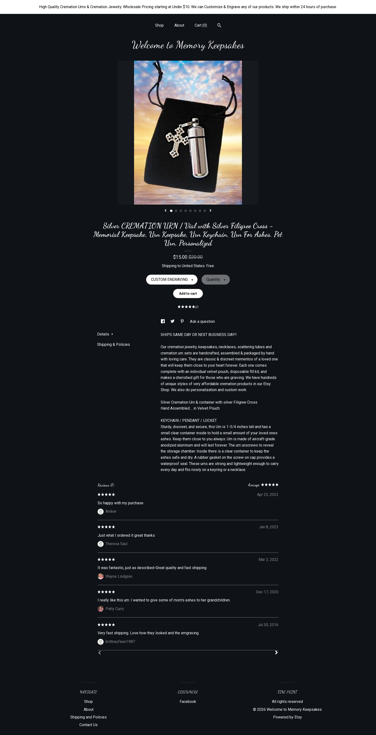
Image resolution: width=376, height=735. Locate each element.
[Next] (276, 653)
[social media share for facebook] (163, 321)
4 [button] (185, 211)
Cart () (201, 25)
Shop (159, 25)
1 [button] (171, 211)
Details (105, 334)
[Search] (219, 26)
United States (193, 266)
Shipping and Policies (88, 717)
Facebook (188, 701)
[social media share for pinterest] (182, 321)
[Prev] (99, 653)
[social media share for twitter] (173, 321)
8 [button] (205, 211)
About (179, 25)
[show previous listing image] (165, 210)
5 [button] (190, 211)
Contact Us (88, 725)
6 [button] (195, 211)
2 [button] (176, 211)
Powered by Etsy (287, 717)
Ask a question (202, 321)
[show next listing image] (210, 210)
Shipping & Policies (113, 344)
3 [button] (181, 211)
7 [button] (200, 211)
